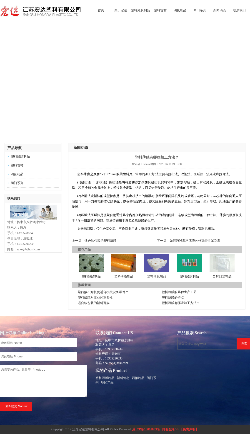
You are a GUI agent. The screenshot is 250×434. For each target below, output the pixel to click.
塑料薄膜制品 (140, 10)
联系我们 (239, 10)
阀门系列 (199, 10)
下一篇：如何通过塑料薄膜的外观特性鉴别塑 (188, 240)
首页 (101, 10)
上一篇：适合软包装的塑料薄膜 (94, 240)
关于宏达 (120, 10)
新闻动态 (219, 10)
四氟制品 (180, 10)
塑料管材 (160, 10)
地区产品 (107, 382)
